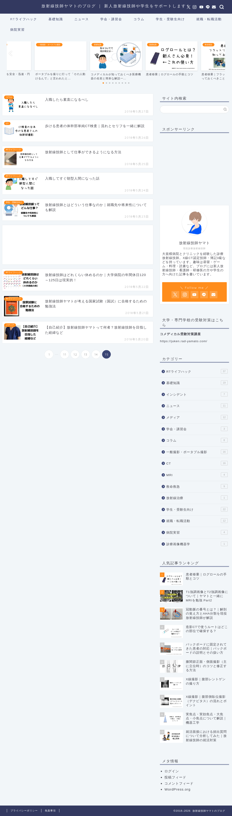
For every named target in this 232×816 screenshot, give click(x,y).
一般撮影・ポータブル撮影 (196, 451)
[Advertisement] (77, 244)
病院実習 (17, 30)
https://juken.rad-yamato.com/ (183, 341)
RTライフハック (23, 19)
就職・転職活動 (209, 19)
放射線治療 (196, 497)
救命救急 (196, 486)
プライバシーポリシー (24, 810)
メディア (196, 417)
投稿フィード (175, 777)
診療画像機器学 (196, 544)
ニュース (81, 19)
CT (196, 463)
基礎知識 (55, 19)
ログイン (171, 771)
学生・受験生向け (170, 19)
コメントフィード (179, 783)
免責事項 (50, 810)
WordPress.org (177, 789)
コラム (139, 19)
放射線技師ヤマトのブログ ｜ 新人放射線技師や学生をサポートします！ (116, 5)
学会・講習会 (111, 19)
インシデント (196, 394)
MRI (196, 474)
